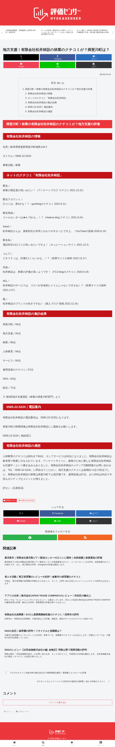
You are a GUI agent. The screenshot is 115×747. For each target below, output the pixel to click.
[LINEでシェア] (57, 65)
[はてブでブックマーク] (94, 57)
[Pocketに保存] (21, 65)
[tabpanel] (22, 33)
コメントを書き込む (57, 703)
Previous (2, 33)
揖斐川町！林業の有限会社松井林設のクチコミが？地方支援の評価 (58, 89)
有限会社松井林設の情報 (40, 93)
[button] (94, 65)
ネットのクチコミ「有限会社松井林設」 (48, 98)
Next (112, 33)
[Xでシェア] (21, 57)
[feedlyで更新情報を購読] (30, 538)
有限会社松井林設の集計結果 (42, 103)
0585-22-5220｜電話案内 (40, 107)
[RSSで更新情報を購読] (85, 538)
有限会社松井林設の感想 (40, 112)
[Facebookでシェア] (57, 57)
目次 (53, 83)
